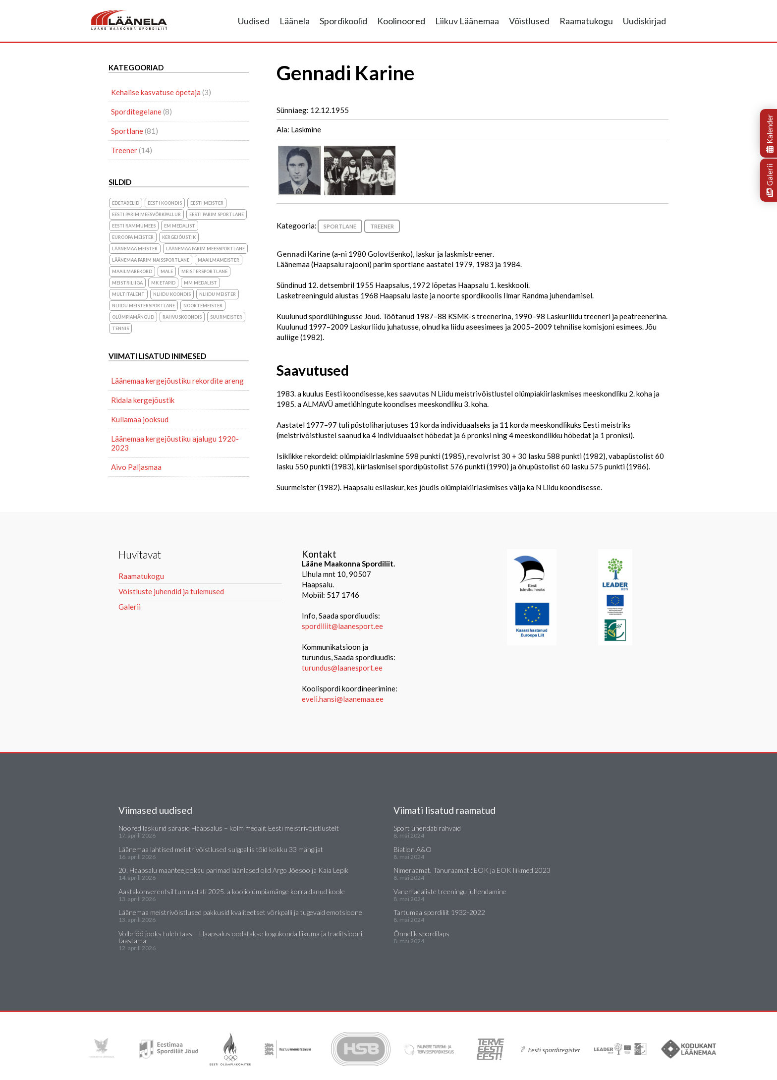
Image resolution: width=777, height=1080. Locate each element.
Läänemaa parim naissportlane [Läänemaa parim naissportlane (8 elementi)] (150, 260)
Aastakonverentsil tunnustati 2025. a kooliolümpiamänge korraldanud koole (231, 891)
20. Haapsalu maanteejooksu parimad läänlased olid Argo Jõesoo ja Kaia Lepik (233, 870)
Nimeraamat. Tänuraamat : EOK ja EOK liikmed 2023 (472, 870)
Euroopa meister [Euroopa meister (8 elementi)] (133, 237)
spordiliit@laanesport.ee (342, 626)
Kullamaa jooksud (139, 419)
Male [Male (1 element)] (167, 271)
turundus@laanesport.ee (343, 667)
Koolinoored (401, 20)
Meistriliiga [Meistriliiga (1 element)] (127, 282)
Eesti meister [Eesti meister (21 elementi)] (206, 203)
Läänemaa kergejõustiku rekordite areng (177, 380)
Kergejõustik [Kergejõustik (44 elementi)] (179, 237)
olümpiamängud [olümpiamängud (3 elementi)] (133, 317)
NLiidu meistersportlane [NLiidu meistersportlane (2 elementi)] (143, 305)
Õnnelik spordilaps (421, 933)
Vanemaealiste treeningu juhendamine (449, 891)
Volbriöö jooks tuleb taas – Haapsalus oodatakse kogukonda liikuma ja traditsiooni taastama (240, 937)
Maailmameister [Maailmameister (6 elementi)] (218, 260)
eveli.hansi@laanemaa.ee (343, 698)
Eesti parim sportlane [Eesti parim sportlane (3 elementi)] (216, 214)
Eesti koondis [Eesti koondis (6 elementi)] (165, 203)
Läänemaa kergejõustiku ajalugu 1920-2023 (175, 443)
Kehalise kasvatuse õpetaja (156, 92)
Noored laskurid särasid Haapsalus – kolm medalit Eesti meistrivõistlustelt (228, 828)
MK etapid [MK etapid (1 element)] (163, 282)
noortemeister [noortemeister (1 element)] (202, 305)
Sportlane (340, 226)
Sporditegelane (136, 111)
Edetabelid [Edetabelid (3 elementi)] (125, 203)
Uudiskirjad (644, 20)
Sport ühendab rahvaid (427, 828)
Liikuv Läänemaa (467, 20)
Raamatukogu (586, 20)
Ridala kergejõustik (142, 400)
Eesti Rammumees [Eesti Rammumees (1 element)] (134, 225)
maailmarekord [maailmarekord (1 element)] (132, 271)
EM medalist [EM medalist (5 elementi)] (179, 225)
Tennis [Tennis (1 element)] (120, 328)
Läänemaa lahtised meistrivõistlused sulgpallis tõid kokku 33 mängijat (220, 849)
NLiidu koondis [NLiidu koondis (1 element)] (172, 294)
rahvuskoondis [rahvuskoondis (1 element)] (182, 317)
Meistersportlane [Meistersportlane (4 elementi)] (204, 271)
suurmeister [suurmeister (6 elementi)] (226, 317)
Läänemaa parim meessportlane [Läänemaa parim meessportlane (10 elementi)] (205, 248)
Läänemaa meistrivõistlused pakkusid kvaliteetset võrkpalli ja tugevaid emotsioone (240, 912)
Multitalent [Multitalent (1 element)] (128, 294)
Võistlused (529, 20)
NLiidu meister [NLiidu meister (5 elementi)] (217, 294)
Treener (382, 226)
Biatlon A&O (412, 849)
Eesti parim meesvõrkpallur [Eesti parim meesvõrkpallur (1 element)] (146, 214)
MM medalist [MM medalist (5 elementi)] (200, 282)
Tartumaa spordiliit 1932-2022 (439, 912)
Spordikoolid (343, 20)
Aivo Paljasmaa (136, 466)
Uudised (254, 20)
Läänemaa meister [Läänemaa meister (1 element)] (135, 248)
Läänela (294, 20)
